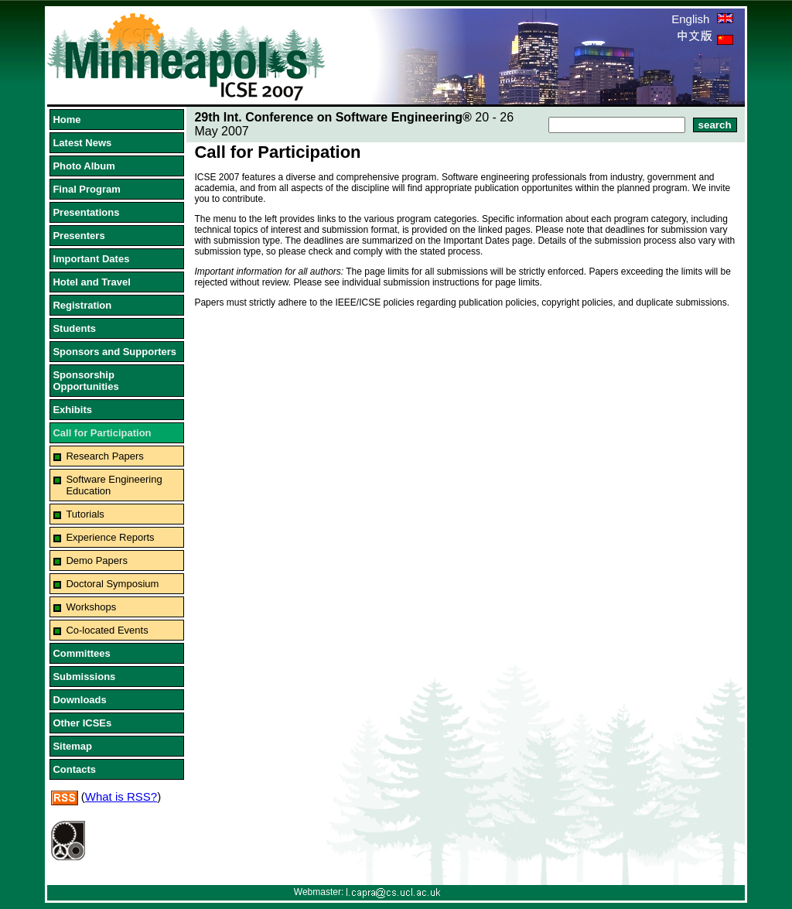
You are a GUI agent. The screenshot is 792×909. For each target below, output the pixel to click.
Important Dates (91, 259)
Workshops (91, 607)
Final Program (86, 189)
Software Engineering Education (114, 485)
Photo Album (83, 166)
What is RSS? (121, 796)
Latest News (82, 143)
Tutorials (85, 514)
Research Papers (104, 456)
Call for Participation (102, 433)
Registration (82, 305)
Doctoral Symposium (112, 583)
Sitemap (72, 746)
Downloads (79, 700)
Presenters (78, 235)
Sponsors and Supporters (114, 351)
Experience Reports (110, 537)
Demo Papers (96, 560)
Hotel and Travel (91, 282)
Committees (81, 653)
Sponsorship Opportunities (85, 380)
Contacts (74, 769)
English (701, 19)
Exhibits (72, 409)
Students (74, 328)
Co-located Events (107, 630)
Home (66, 119)
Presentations (86, 212)
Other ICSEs (82, 723)
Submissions (84, 676)
